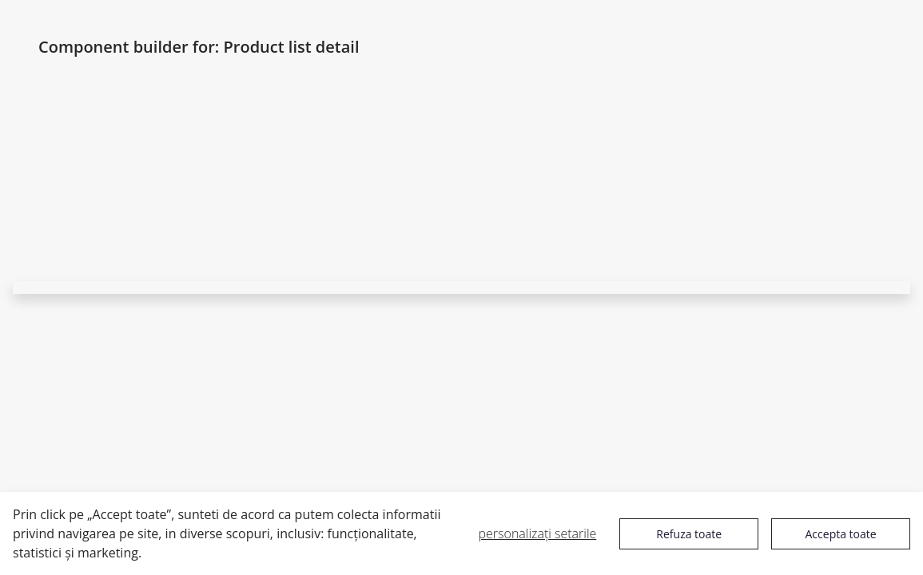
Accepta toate (841, 533)
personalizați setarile (538, 533)
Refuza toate (689, 533)
